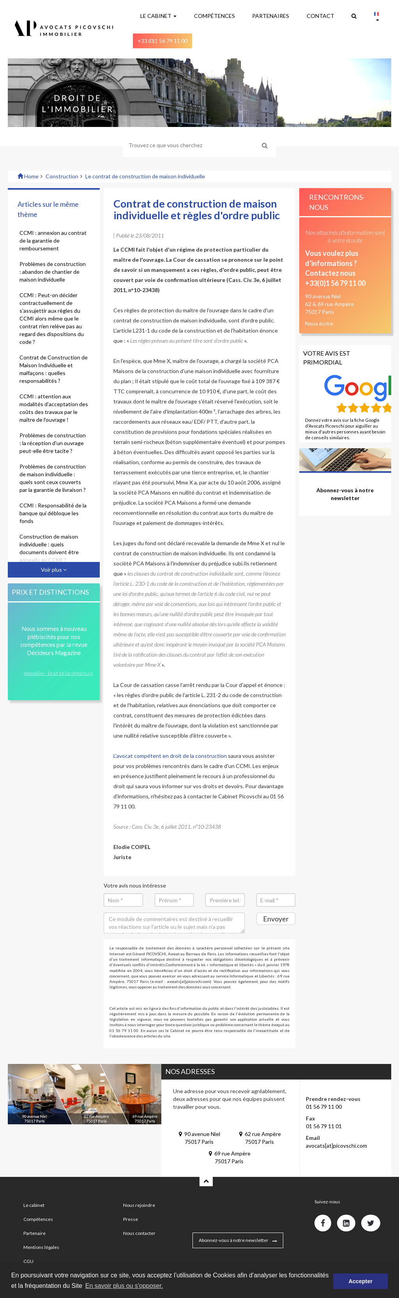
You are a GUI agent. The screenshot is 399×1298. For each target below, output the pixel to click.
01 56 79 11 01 (324, 1126)
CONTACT (320, 15)
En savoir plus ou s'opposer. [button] (124, 1285)
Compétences (38, 1219)
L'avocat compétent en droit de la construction (170, 755)
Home (28, 176)
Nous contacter (139, 1233)
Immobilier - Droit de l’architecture (58, 673)
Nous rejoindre (139, 1205)
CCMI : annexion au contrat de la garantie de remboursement (53, 240)
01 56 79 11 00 (324, 1106)
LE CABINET (158, 15)
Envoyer (276, 918)
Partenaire (34, 1233)
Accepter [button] (360, 1281)
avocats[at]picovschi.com (336, 1145)
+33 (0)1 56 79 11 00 (162, 40)
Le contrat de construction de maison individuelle (145, 176)
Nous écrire (319, 323)
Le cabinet (33, 1205)
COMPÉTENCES (214, 15)
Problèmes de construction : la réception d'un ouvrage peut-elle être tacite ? (52, 443)
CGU (28, 1261)
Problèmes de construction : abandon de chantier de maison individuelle (52, 272)
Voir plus (54, 569)
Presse (130, 1219)
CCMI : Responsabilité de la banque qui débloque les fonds (53, 513)
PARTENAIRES (270, 15)
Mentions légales (41, 1247)
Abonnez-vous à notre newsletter (233, 1240)
